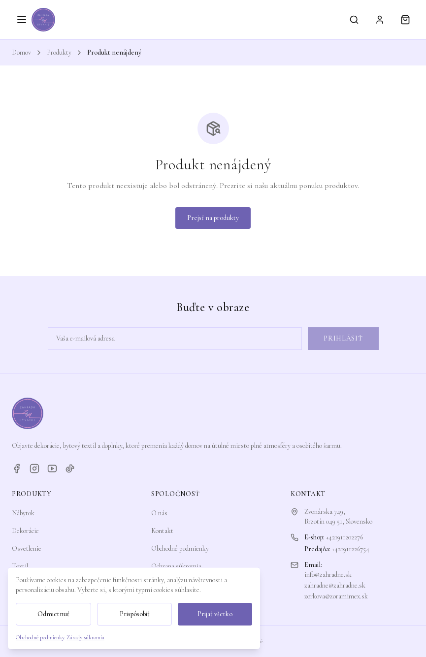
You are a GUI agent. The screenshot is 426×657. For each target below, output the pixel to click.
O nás (159, 513)
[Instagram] (34, 468)
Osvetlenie (26, 548)
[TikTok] (70, 468)
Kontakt (162, 531)
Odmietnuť (53, 614)
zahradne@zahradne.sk (334, 585)
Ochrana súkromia (176, 566)
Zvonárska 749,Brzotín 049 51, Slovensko (338, 516)
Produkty (59, 52)
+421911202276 (344, 537)
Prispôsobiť (135, 614)
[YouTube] (52, 468)
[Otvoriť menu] (22, 20)
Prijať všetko (214, 614)
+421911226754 (350, 549)
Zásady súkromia (85, 637)
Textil (20, 566)
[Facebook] (17, 468)
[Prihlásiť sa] (380, 20)
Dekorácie (25, 531)
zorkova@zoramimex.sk (336, 596)
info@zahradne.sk (328, 574)
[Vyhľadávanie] (354, 20)
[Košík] (405, 20)
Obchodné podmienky (180, 548)
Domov (21, 52)
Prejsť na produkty (213, 218)
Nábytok (23, 513)
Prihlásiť (343, 338)
